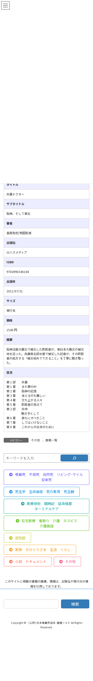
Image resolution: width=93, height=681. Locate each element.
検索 (75, 604)
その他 (35, 440)
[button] (46, 477)
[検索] (74, 457)
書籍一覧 (51, 440)
